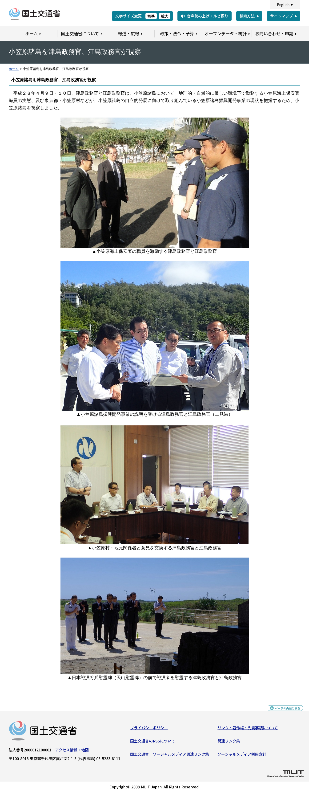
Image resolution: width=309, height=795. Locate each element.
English (283, 4)
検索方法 (247, 16)
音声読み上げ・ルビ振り (207, 16)
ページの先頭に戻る (284, 712)
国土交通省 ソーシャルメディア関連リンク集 (169, 755)
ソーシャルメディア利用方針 (241, 755)
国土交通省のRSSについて (152, 743)
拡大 (165, 16)
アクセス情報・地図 (72, 751)
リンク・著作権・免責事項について (247, 729)
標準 (151, 16)
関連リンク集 (228, 743)
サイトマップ (281, 16)
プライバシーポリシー (149, 729)
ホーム (14, 69)
